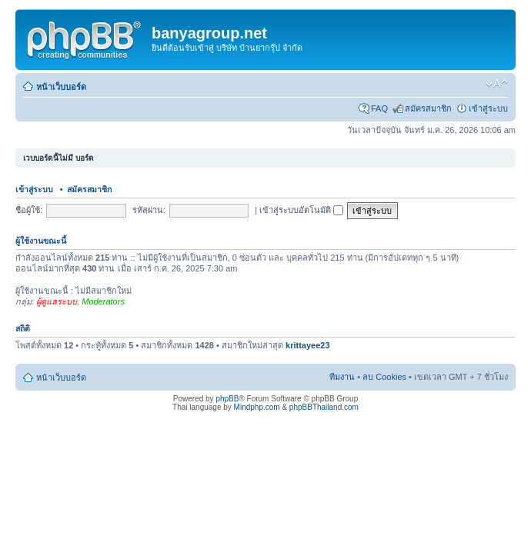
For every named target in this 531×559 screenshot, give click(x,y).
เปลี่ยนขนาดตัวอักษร (497, 84)
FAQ (379, 108)
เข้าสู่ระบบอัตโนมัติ (301, 210)
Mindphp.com (257, 407)
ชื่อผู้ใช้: (28, 210)
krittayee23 (308, 345)
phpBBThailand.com (324, 407)
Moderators (103, 301)
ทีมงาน (342, 376)
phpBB (227, 398)
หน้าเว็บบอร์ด (61, 87)
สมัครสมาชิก (428, 108)
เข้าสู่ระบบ (488, 108)
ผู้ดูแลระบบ (56, 301)
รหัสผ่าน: (148, 210)
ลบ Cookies (384, 376)
